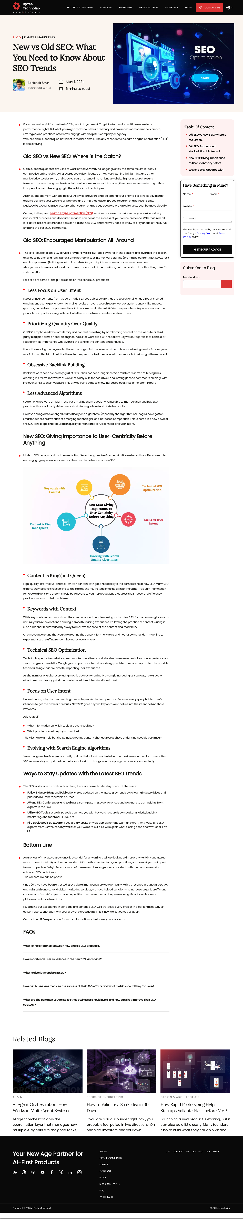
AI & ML (18, 1097)
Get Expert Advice (207, 250)
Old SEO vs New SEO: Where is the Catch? (207, 137)
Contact (105, 1171)
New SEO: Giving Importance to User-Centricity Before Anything (207, 161)
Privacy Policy (205, 233)
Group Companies (110, 1158)
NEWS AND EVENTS (109, 1184)
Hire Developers (148, 7)
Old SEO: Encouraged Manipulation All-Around (204, 148)
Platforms (125, 7)
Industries (171, 7)
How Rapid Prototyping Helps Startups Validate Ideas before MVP (193, 1107)
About (103, 1151)
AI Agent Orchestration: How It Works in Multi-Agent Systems (42, 1107)
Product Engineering (80, 7)
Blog (102, 1177)
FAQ (101, 1190)
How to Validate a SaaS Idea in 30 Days (117, 1107)
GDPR (212, 1208)
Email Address (191, 277)
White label (106, 1197)
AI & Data (106, 7)
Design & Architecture (180, 1097)
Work (188, 7)
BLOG (17, 37)
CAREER (103, 1164)
